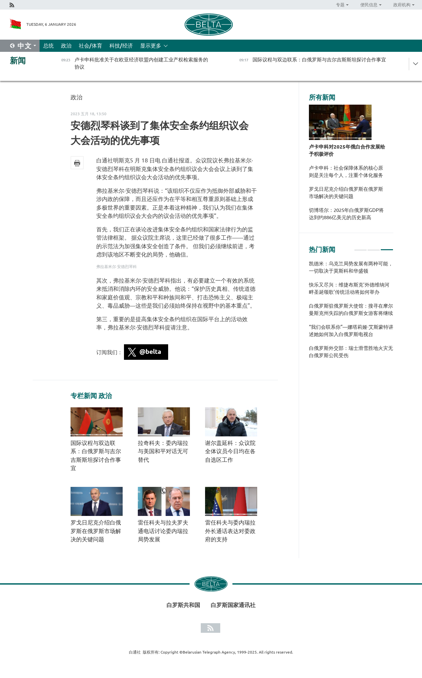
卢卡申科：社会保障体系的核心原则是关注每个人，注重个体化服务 (346, 171)
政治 (66, 46)
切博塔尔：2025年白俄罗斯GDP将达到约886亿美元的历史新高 (346, 213)
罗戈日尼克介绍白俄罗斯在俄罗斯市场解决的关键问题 (96, 530)
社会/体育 (90, 46)
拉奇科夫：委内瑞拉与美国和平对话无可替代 (163, 451)
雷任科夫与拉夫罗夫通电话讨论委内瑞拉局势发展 (163, 530)
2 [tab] (374, 247)
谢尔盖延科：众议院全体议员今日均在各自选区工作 (230, 451)
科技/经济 (121, 46)
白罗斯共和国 (183, 605)
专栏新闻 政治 (91, 395)
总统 (48, 46)
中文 (24, 46)
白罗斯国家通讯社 (233, 605)
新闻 (18, 60)
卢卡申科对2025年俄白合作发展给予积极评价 (347, 150)
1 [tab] (360, 247)
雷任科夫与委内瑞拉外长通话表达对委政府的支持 (230, 530)
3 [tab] (387, 247)
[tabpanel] (351, 313)
